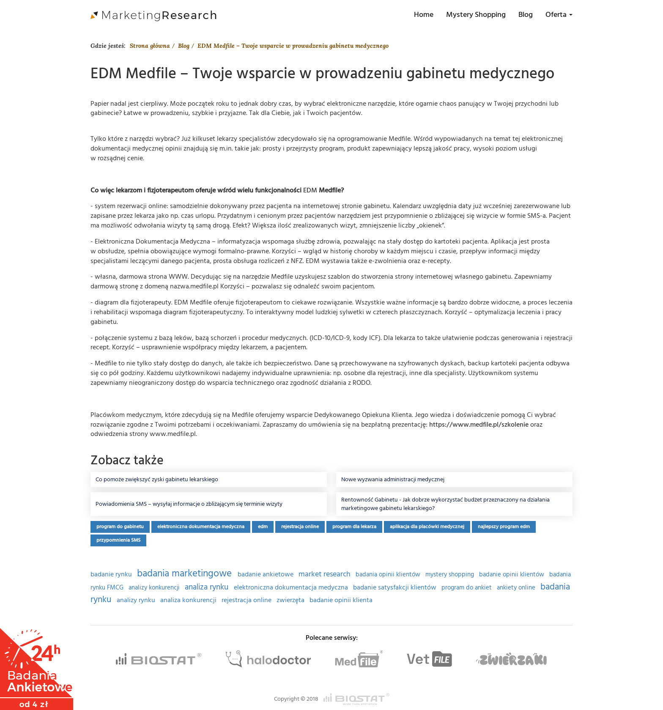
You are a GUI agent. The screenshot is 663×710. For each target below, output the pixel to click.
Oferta (559, 14)
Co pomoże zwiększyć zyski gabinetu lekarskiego (157, 479)
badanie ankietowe (266, 574)
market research (325, 574)
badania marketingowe (185, 573)
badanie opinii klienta (341, 600)
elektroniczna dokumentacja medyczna (200, 526)
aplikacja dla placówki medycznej (427, 526)
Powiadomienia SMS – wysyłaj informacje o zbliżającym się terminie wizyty (189, 504)
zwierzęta (291, 600)
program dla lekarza (354, 526)
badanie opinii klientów (512, 574)
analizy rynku (137, 600)
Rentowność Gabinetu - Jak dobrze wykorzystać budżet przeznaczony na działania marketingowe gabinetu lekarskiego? (445, 504)
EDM (310, 190)
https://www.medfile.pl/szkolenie (479, 424)
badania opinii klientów (389, 574)
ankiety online (517, 588)
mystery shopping (450, 574)
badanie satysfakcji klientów (395, 587)
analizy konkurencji (155, 588)
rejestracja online (300, 526)
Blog (525, 14)
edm (263, 526)
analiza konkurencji (189, 600)
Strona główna (150, 45)
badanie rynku (112, 574)
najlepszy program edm (504, 526)
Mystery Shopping (476, 14)
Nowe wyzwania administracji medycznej (392, 479)
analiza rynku (207, 587)
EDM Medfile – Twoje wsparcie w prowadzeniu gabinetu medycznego (293, 45)
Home (423, 14)
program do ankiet (467, 588)
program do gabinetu (120, 526)
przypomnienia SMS (118, 540)
